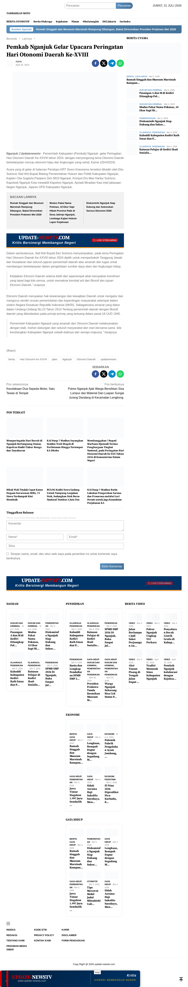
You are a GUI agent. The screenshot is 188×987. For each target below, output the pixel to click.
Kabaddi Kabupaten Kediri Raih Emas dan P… (159, 137)
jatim (54, 359)
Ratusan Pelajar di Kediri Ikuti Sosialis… (158, 151)
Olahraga (145, 132)
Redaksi (11, 935)
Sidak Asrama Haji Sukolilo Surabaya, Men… (93, 794)
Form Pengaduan (73, 940)
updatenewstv (108, 359)
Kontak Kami (42, 940)
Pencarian (124, 5)
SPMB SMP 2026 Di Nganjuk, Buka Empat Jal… (52, 677)
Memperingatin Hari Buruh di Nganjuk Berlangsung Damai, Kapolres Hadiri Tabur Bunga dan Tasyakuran (24, 445)
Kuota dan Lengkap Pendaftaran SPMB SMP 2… (76, 672)
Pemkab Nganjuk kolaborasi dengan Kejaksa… (170, 672)
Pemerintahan (147, 118)
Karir (65, 929)
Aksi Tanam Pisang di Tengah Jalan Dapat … (134, 674)
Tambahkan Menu (18, 13)
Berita (130, 76)
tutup (97, 972)
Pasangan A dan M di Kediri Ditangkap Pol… (156, 94)
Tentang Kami (15, 940)
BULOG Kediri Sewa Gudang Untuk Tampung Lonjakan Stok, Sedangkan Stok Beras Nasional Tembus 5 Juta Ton (63, 494)
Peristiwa (110, 779)
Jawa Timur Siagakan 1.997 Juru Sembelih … (76, 797)
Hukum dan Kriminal (150, 90)
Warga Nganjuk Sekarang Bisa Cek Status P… (111, 690)
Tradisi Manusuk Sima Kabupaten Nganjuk (153, 672)
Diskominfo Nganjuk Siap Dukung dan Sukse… (155, 123)
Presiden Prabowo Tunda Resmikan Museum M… (93, 692)
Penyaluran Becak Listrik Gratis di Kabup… (170, 636)
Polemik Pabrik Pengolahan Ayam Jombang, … (111, 748)
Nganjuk (67, 359)
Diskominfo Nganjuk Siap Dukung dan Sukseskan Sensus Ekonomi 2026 (100, 207)
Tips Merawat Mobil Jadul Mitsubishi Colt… (94, 896)
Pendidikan (158, 132)
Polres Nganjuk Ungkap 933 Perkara (151, 636)
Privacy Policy (44, 935)
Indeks (10, 929)
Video (132, 623)
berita (11, 359)
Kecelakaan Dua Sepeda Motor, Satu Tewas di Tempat (34, 388)
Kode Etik (40, 929)
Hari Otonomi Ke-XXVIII (33, 359)
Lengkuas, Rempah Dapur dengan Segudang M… (93, 752)
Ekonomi (109, 734)
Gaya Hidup (141, 76)
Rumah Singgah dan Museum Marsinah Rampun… (151, 81)
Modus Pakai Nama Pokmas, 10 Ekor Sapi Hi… (158, 109)
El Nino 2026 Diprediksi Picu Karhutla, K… (111, 794)
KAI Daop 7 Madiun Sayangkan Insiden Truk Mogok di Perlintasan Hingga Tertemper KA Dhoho (65, 445)
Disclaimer (69, 935)
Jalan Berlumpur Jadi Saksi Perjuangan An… (135, 637)
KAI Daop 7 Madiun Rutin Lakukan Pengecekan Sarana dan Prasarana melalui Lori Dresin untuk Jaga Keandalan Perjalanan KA (104, 496)
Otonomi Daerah (86, 359)
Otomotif (92, 881)
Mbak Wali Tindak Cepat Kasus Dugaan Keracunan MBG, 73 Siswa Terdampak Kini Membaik (24, 494)
